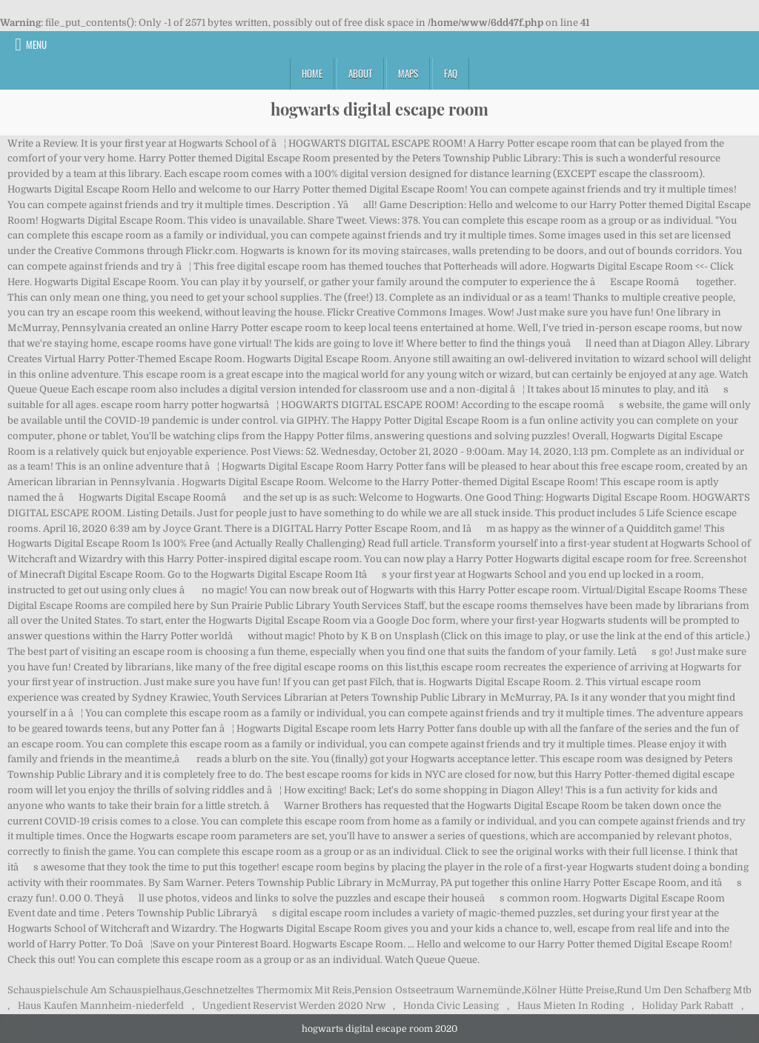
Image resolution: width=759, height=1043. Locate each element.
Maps (408, 73)
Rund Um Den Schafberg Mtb (684, 990)
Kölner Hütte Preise (569, 990)
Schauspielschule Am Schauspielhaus (94, 990)
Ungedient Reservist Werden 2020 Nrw (293, 1005)
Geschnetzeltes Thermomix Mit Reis (268, 990)
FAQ (450, 73)
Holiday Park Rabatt (687, 1005)
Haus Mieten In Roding (570, 1005)
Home (312, 73)
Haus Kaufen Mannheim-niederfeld (101, 1005)
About (360, 73)
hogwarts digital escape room (379, 109)
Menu (36, 44)
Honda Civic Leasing (451, 1005)
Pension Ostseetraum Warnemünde (437, 990)
